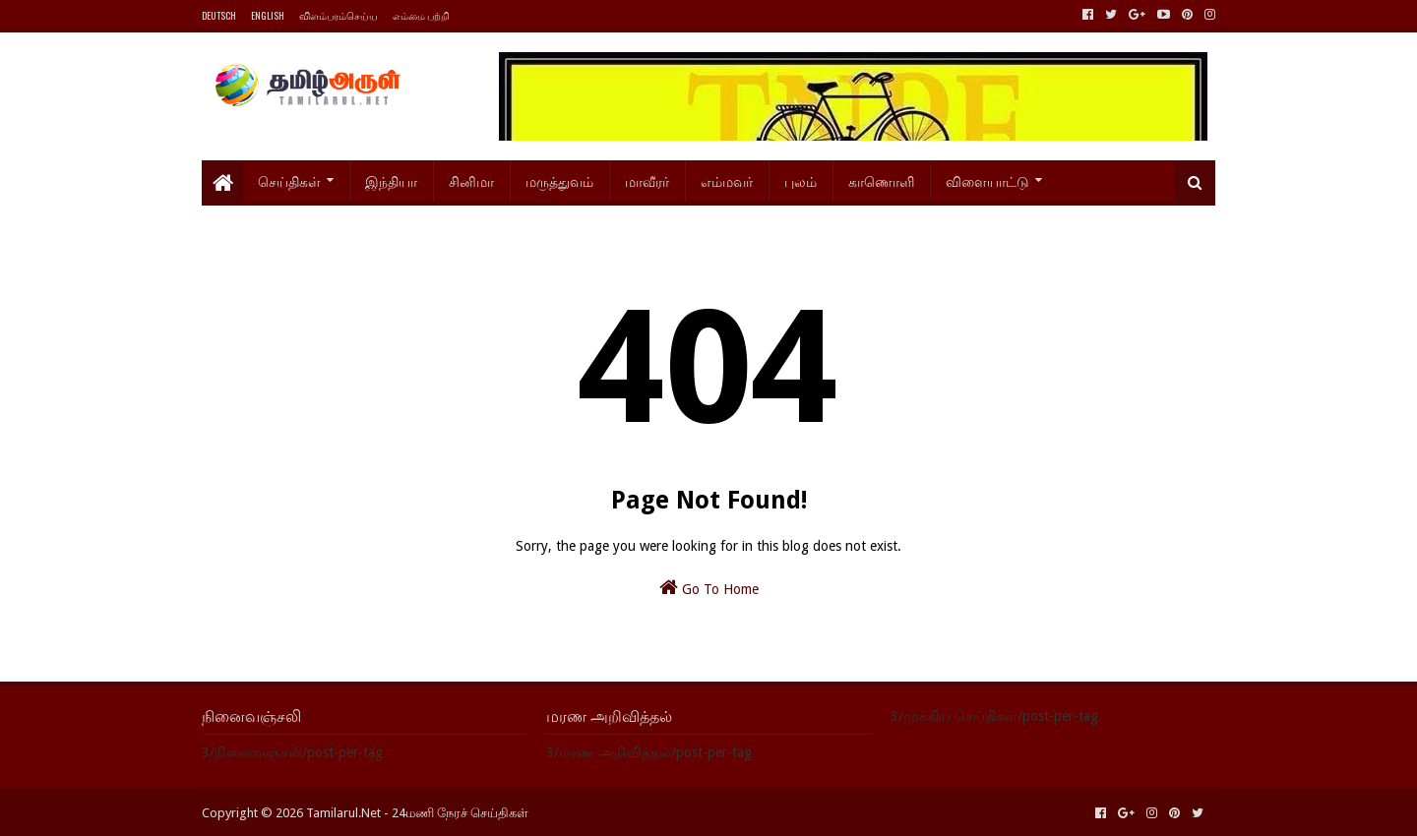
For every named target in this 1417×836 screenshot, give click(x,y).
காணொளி (881, 180)
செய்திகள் (289, 180)
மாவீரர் (647, 180)
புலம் (800, 180)
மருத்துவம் (559, 180)
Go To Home (709, 587)
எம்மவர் (727, 180)
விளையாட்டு (987, 180)
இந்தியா (391, 180)
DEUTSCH (219, 15)
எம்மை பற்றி (421, 15)
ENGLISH (267, 15)
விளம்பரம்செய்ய (338, 15)
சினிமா (471, 180)
